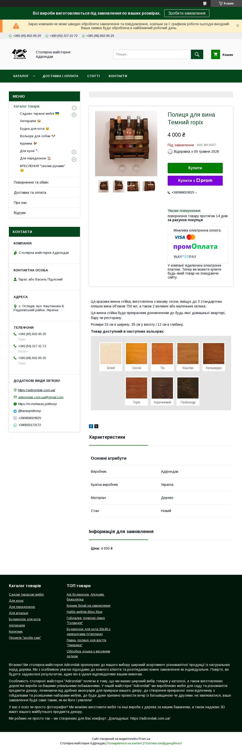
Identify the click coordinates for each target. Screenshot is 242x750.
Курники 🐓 (28, 143)
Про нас (20, 203)
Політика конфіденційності (163, 743)
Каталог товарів (27, 106)
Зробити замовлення (186, 13)
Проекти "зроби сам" (25, 638)
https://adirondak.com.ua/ (36, 390)
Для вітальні (18, 613)
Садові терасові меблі (26, 594)
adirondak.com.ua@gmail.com (40, 397)
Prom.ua (144, 739)
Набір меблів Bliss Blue (84, 612)
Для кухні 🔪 (30, 151)
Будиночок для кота (24, 619)
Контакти (118, 76)
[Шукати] (197, 54)
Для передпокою (22, 607)
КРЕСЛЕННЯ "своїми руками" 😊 (42, 168)
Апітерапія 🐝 (30, 121)
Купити (195, 168)
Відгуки (20, 213)
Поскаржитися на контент (124, 743)
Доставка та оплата (30, 192)
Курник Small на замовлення (88, 605)
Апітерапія (17, 625)
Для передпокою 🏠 (35, 158)
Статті (93, 76)
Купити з (195, 180)
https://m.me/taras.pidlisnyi (37, 404)
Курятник (15, 631)
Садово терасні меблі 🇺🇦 (39, 113)
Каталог (21, 76)
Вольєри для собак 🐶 (37, 136)
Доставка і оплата (60, 76)
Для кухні (16, 600)
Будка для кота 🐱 (34, 128)
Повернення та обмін (31, 182)
